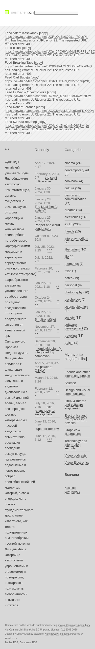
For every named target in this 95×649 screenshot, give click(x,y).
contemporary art (77, 170)
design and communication (75, 197)
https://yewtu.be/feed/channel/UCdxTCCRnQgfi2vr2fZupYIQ (47, 81)
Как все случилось (72, 489)
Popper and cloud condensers (47, 226)
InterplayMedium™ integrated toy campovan (48, 352)
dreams (70, 210)
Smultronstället (45, 319)
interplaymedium (76, 238)
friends (69, 231)
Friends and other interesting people (77, 374)
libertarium (72, 249)
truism (69, 342)
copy (43, 33)
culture (69, 188)
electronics (72, 217)
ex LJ (68, 224)
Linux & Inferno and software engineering (75, 404)
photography (73, 292)
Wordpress (11, 638)
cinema (70, 163)
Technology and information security (76, 444)
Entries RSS (11, 642)
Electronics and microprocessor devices (76, 419)
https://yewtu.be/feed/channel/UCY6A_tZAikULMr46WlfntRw (48, 96)
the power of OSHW (43, 368)
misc (68, 271)
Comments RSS (28, 642)
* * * (49, 250)
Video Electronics (77, 462)
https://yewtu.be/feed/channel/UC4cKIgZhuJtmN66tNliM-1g (47, 125)
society (69, 317)
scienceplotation (76, 306)
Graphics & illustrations (73, 432)
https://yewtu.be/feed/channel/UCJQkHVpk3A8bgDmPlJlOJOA (49, 111)
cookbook (71, 181)
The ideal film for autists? (46, 208)
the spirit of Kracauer (46, 179)
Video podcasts (76, 455)
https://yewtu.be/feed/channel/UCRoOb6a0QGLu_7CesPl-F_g (46, 38)
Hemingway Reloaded (57, 633)
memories (72, 264)
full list (80, 359)
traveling (71, 335)
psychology (73, 299)
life (67, 256)
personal (71, 285)
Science (70, 383)
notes (68, 278)
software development (74, 326)
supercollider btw (47, 429)
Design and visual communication (77, 392)
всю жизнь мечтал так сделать (45, 410)
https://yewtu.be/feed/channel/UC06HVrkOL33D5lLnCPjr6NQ (48, 66)
